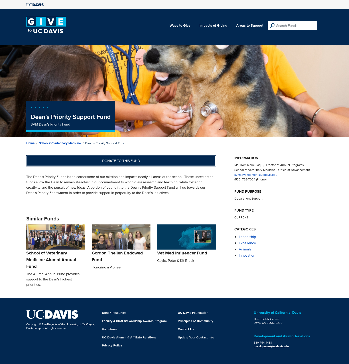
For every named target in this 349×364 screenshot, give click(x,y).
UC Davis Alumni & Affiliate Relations (129, 337)
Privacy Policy (112, 345)
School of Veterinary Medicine (60, 143)
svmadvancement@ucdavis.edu (255, 174)
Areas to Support (249, 25)
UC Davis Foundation (193, 312)
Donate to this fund (121, 160)
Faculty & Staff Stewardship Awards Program (134, 321)
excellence (247, 243)
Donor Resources (114, 312)
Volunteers (110, 329)
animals (245, 249)
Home (30, 143)
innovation (247, 255)
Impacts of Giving (213, 25)
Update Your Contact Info (196, 337)
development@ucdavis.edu (271, 346)
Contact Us (186, 329)
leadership (247, 236)
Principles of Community (195, 321)
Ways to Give (180, 25)
